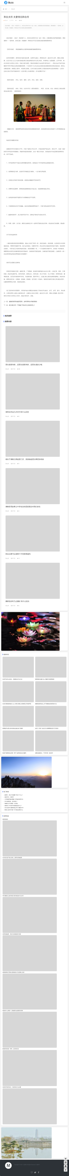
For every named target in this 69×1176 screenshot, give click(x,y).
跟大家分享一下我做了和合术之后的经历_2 (21, 305)
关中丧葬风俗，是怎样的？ (11, 801)
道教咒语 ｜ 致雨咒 (9, 797)
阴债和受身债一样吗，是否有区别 (10, 1048)
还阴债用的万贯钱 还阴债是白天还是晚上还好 (13, 972)
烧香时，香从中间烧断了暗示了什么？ (13, 795)
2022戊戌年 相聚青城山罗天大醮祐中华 (13, 807)
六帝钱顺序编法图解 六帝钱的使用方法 (13, 799)
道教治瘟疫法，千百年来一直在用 (44, 753)
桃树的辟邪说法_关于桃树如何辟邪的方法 (46, 703)
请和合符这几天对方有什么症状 (17, 412)
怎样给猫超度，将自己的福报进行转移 (11, 934)
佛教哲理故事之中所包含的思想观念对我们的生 (23, 507)
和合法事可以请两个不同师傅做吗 (18, 554)
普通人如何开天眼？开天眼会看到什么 (13, 809)
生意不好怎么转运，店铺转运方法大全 (12, 679)
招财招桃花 (5, 819)
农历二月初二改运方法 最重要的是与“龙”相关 (46, 728)
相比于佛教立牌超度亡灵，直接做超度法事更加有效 (25, 459)
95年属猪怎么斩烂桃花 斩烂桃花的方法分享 (13, 895)
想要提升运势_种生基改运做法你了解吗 (12, 728)
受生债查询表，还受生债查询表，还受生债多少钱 (24, 365)
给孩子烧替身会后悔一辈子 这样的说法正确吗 (14, 753)
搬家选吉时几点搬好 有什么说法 (17, 601)
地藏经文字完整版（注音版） (11, 803)
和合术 (13, 9)
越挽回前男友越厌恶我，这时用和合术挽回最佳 (23, 301)
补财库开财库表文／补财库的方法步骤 (11, 1087)
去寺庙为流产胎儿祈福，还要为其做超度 (12, 857)
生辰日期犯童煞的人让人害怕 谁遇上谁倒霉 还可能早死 (16, 703)
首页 (6, 9)
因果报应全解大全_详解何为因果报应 (44, 679)
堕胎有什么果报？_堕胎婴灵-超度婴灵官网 (12, 1010)
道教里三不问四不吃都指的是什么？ (13, 805)
